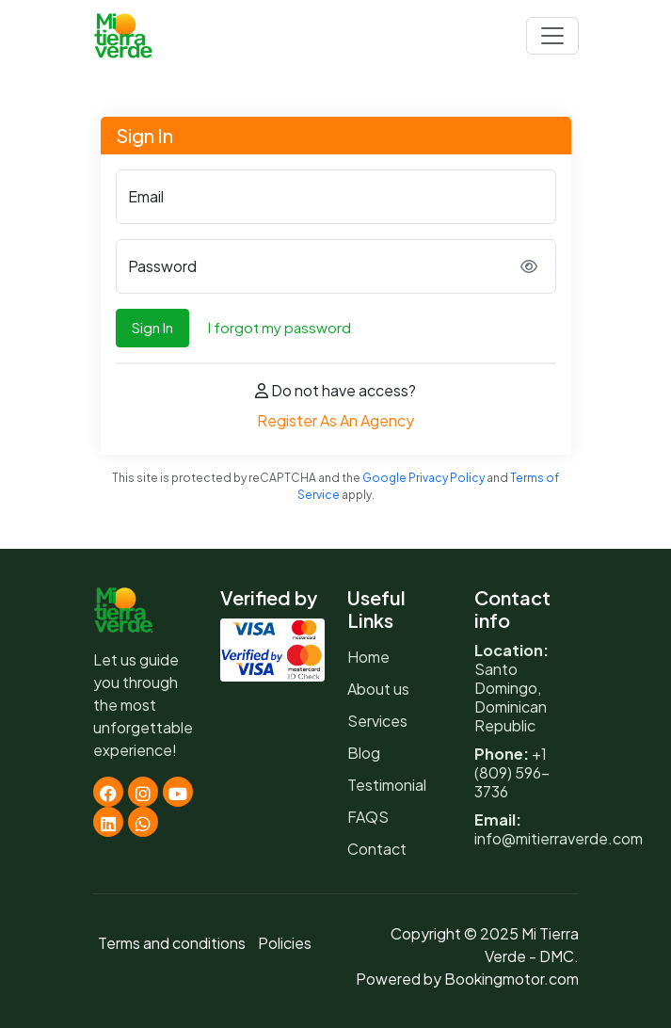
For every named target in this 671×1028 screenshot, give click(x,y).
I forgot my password (279, 327)
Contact (377, 849)
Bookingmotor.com (511, 978)
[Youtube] (178, 792)
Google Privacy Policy (423, 478)
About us (378, 689)
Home (368, 657)
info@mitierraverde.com (558, 838)
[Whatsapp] (143, 822)
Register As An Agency (335, 420)
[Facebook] (108, 792)
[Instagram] (143, 792)
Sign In (152, 327)
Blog (363, 753)
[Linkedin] (108, 822)
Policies (285, 943)
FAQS (368, 817)
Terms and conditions (172, 943)
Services (377, 721)
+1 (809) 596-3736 (512, 772)
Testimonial (386, 785)
